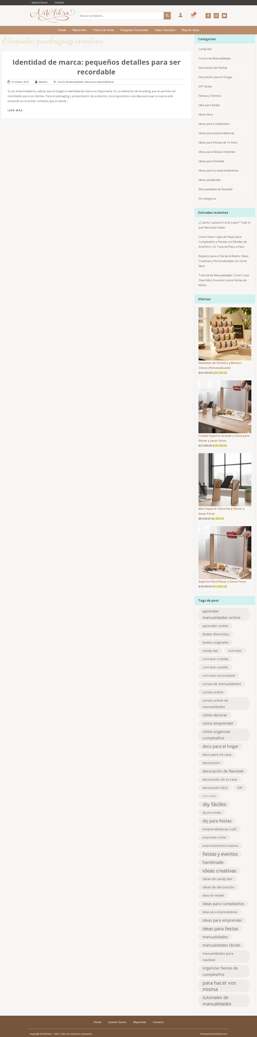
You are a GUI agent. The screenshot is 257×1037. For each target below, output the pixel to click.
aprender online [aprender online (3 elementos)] (215, 626)
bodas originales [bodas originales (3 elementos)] (216, 642)
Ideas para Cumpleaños (214, 124)
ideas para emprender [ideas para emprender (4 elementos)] (222, 920)
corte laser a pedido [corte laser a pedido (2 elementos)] (215, 667)
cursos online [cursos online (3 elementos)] (213, 692)
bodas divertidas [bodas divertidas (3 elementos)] (216, 634)
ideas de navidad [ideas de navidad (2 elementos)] (213, 895)
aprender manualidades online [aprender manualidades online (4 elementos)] (221, 614)
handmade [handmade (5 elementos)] (213, 862)
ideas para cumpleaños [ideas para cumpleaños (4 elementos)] (223, 903)
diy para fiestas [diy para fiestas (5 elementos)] (217, 821)
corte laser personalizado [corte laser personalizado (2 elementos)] (219, 675)
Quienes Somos (40, 2)
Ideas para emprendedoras (99, 81)
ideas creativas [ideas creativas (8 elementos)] (219, 870)
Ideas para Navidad (211, 161)
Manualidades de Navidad (215, 189)
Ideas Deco (205, 114)
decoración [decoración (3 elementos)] (211, 763)
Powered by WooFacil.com (213, 1034)
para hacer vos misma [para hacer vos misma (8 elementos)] (219, 986)
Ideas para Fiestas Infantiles (216, 152)
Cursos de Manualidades (70, 81)
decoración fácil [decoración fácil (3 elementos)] (215, 787)
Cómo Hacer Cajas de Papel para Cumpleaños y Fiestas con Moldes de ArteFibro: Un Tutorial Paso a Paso (222, 242)
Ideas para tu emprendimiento (218, 170)
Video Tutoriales (165, 30)
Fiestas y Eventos (209, 96)
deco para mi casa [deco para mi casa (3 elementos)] (217, 754)
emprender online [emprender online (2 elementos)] (214, 837)
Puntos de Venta (103, 30)
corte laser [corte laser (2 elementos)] (235, 651)
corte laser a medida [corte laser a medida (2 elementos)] (215, 659)
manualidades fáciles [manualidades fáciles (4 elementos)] (221, 945)
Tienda (61, 30)
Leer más (15, 110)
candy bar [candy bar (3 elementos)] (210, 650)
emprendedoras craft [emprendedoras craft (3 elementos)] (220, 829)
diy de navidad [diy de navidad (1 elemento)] (209, 796)
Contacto (59, 2)
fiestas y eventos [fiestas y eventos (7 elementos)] (220, 854)
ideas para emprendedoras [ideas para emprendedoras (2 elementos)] (220, 912)
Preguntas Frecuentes (134, 30)
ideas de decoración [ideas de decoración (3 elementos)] (218, 887)
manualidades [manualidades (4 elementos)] (215, 936)
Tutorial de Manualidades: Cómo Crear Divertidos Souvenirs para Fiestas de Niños (223, 280)
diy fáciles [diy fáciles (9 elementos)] (214, 804)
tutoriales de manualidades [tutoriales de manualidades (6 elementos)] (217, 1000)
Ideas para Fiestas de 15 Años (217, 142)
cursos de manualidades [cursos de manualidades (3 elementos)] (222, 684)
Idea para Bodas (209, 105)
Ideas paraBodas (209, 180)
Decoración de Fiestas (212, 68)
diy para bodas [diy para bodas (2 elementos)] (212, 812)
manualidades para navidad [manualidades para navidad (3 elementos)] (218, 956)
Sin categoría (207, 198)
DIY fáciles (205, 86)
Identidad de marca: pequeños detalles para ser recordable (96, 67)
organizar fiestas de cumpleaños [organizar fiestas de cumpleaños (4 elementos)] (220, 971)
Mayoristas (79, 30)
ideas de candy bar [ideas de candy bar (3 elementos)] (217, 879)
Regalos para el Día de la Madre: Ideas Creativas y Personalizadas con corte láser (223, 261)
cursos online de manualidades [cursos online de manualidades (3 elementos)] (215, 703)
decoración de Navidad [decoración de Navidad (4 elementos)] (223, 771)
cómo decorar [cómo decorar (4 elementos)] (215, 714)
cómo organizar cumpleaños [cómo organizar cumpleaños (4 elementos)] (217, 734)
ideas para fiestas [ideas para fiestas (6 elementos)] (220, 929)
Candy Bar (205, 49)
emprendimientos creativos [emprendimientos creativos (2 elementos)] (220, 846)
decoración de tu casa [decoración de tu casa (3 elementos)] (220, 779)
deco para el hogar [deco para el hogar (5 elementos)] (220, 746)
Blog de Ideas (191, 30)
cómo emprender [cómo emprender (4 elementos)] (218, 723)
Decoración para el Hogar (215, 77)
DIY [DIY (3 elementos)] (240, 787)
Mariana (43, 81)
